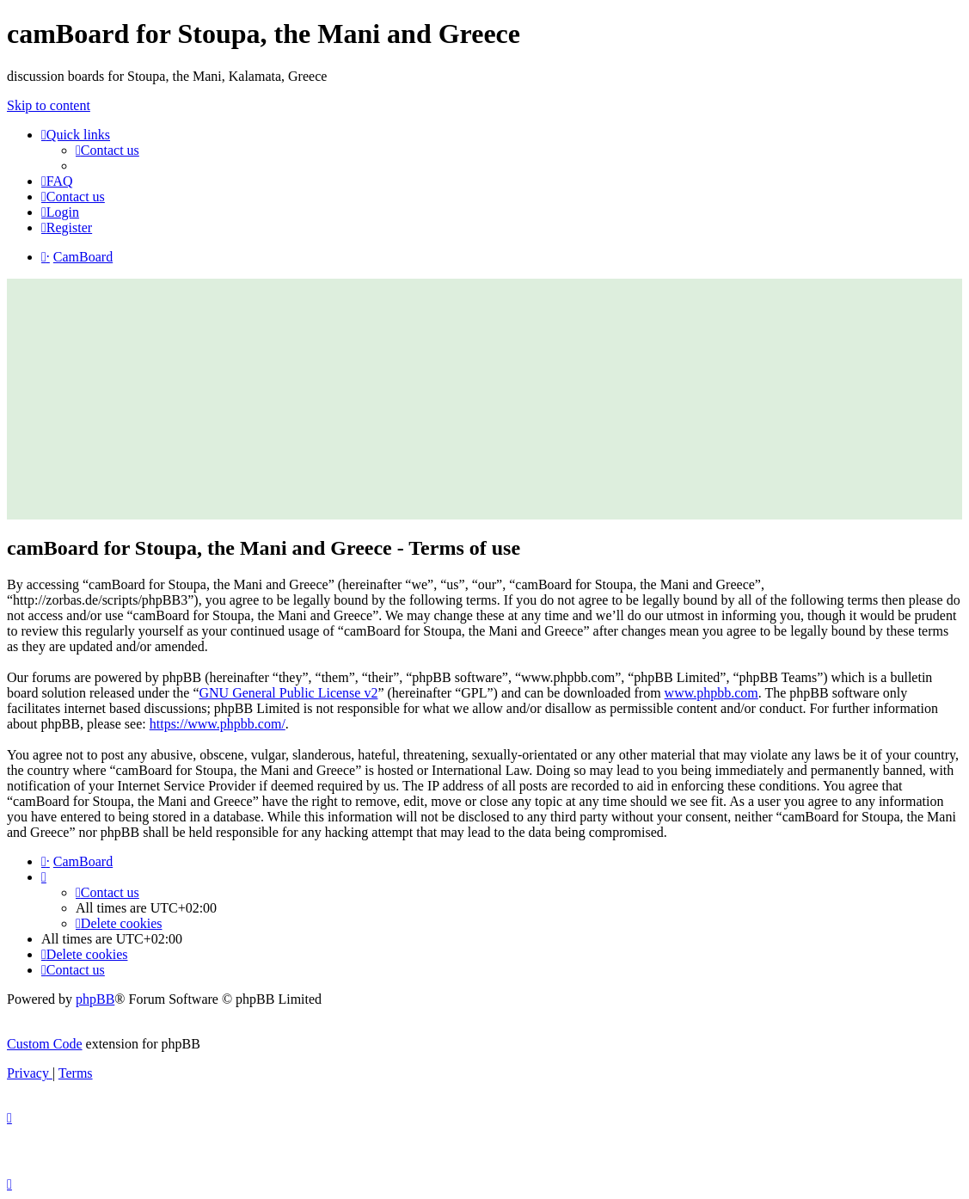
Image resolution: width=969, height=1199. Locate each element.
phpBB (95, 999)
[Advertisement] (484, 399)
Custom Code (45, 1043)
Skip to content (48, 105)
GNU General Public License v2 (288, 693)
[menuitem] (107, 150)
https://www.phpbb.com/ (217, 723)
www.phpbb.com (711, 693)
